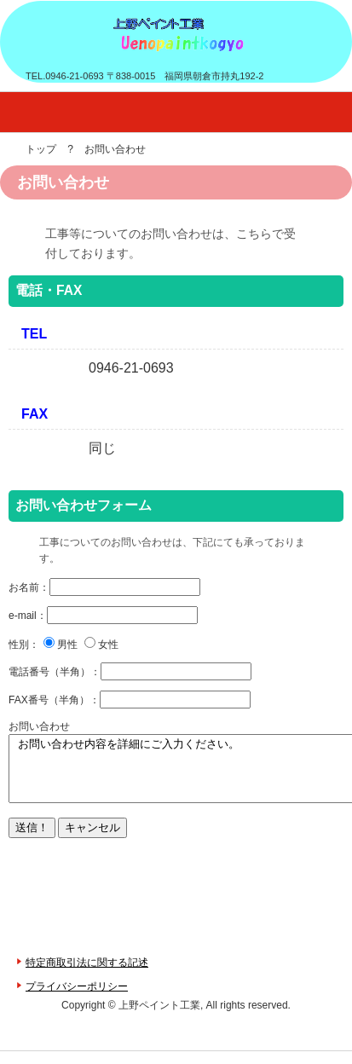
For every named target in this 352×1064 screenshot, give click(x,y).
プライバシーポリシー (77, 999)
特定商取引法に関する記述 (87, 975)
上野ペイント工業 (100, 80)
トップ (41, 149)
